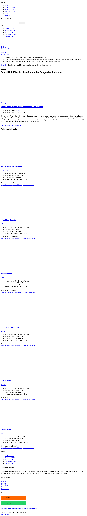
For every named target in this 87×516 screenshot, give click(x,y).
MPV (2, 224)
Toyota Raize (6, 381)
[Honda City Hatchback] (21, 323)
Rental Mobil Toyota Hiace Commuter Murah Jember (22, 106)
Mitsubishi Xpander (9, 220)
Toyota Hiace (6, 429)
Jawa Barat (5, 485)
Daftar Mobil (9, 32)
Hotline (6, 498)
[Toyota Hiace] (21, 425)
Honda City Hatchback (10, 327)
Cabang (3, 103)
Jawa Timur (10, 103)
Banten (3, 483)
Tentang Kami (9, 28)
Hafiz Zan (18, 110)
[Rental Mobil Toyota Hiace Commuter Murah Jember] (21, 101)
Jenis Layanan (10, 30)
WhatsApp (7, 503)
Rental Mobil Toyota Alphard (12, 166)
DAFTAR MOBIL (10, 11)
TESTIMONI (8, 13)
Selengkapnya (12, 125)
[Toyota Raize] (21, 377)
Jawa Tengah (5, 487)
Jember (17, 103)
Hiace (3, 433)
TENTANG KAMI (10, 7)
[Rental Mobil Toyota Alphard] (21, 162)
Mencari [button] (21, 23)
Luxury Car (4, 170)
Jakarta (3, 481)
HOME (7, 5)
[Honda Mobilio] (21, 270)
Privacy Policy (9, 36)
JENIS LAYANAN (10, 9)
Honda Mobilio (6, 273)
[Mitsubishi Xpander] (21, 216)
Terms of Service (10, 34)
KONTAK (8, 15)
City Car (3, 331)
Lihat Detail (11, 185)
